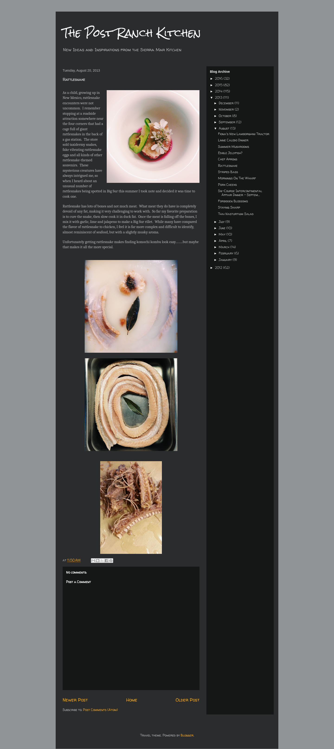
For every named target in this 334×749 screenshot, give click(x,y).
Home (131, 700)
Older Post (187, 700)
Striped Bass (228, 172)
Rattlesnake (228, 165)
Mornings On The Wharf (237, 178)
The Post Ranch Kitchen (132, 32)
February (226, 253)
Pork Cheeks (227, 184)
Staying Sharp (229, 207)
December (226, 103)
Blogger (187, 735)
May (222, 234)
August (224, 128)
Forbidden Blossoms (233, 201)
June (222, 228)
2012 (219, 267)
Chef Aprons (227, 159)
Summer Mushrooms (233, 146)
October (225, 116)
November (227, 109)
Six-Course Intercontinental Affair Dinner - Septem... (240, 193)
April (223, 240)
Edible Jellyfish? (230, 153)
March (224, 247)
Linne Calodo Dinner (233, 140)
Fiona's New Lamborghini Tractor (243, 134)
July (222, 221)
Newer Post (75, 700)
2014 (219, 91)
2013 (219, 97)
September (227, 122)
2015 (219, 85)
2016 (219, 78)
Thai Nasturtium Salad (236, 214)
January (226, 259)
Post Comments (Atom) (100, 710)
